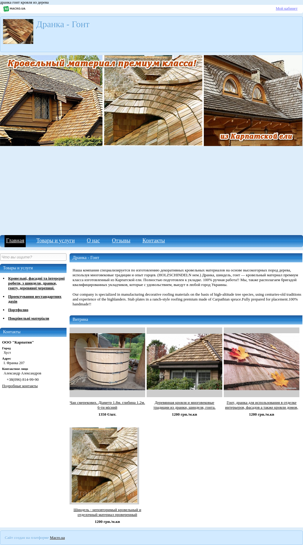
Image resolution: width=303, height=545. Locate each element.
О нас (93, 241)
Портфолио (18, 309)
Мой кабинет (287, 8)
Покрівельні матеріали (28, 318)
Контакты (153, 241)
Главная (15, 241)
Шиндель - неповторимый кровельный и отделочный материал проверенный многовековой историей (107, 514)
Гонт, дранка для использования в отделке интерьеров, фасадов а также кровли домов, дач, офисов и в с (261, 407)
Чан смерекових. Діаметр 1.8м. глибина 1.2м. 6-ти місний (107, 405)
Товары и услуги (55, 241)
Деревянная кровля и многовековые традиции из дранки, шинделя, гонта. (184, 405)
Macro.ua (57, 537)
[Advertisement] (151, 189)
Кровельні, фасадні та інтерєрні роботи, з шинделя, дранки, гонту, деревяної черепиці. (36, 283)
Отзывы (121, 241)
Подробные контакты (20, 386)
